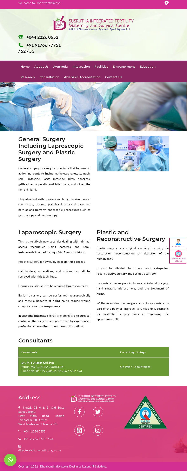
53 (31, 51)
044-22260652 (46, 371)
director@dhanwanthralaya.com (39, 450)
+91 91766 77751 (43, 45)
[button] (10, 460)
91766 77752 (67, 371)
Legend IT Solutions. (94, 466)
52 (24, 51)
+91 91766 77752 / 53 (38, 439)
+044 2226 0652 (42, 37)
